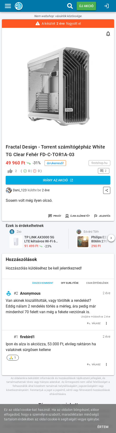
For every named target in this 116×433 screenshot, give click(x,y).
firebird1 (27, 337)
